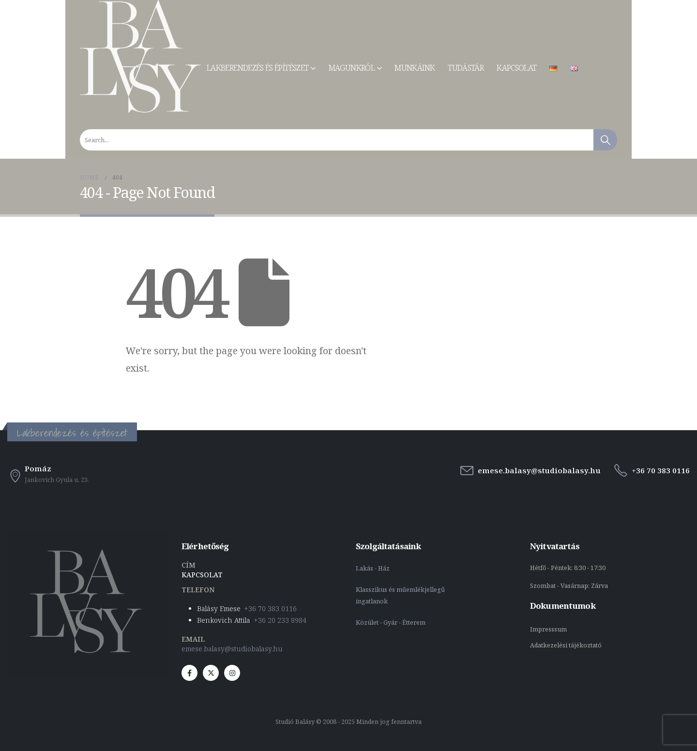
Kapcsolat (516, 67)
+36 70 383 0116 (270, 608)
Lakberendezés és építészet (257, 67)
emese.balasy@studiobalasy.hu (232, 648)
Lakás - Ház (373, 568)
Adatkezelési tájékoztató (566, 645)
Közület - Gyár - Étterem (391, 622)
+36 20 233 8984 (280, 620)
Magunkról (352, 67)
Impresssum (549, 629)
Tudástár (466, 67)
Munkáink (414, 67)
